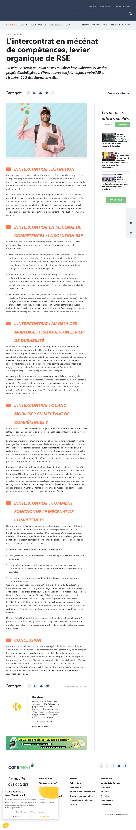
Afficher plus (116, 200)
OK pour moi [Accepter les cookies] (44, 817)
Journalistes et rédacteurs (82, 800)
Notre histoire (45, 778)
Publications (74, 14)
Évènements (89, 14)
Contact (73, 804)
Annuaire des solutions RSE (82, 791)
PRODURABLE (107, 800)
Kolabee (13, 25)
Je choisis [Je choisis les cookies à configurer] (16, 817)
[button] (5, 825)
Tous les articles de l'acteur (116, 24)
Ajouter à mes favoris (118, 93)
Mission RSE (106, 778)
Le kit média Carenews (111, 783)
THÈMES (61, 14)
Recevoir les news (90, 24)
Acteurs (108, 124)
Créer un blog (105, 6)
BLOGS (52, 14)
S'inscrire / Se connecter (123, 6)
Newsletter (92, 6)
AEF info (105, 791)
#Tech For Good (14, 34)
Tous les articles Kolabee (43, 722)
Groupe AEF (106, 787)
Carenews (122, 124)
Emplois (122, 14)
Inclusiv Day (106, 804)
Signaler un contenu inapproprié (75, 686)
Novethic (105, 796)
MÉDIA (43, 14)
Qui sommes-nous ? (48, 783)
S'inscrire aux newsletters (81, 796)
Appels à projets (106, 14)
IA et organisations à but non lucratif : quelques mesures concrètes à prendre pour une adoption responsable (115, 160)
